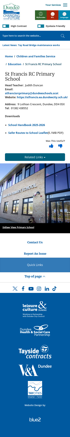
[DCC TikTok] (55, 289)
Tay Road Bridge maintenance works (39, 45)
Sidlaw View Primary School (18, 227)
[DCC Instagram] (39, 289)
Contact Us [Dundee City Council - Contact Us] (35, 242)
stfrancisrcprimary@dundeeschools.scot (31, 93)
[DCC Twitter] (15, 291)
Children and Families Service (35, 56)
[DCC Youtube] (31, 289)
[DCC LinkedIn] (47, 289)
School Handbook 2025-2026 (26, 125)
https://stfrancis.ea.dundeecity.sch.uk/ (42, 97)
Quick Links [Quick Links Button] (35, 265)
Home (9, 56)
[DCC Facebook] (23, 289)
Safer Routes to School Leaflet (28, 133)
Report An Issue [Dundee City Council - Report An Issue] (35, 253)
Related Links (35, 157)
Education (14, 64)
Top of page (35, 276)
